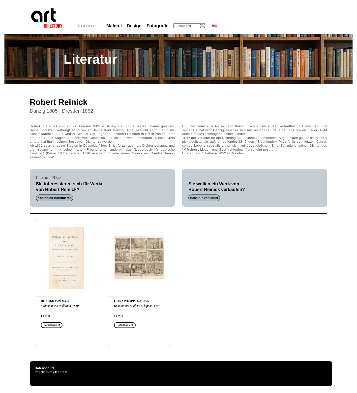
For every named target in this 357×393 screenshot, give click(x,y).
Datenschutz (44, 368)
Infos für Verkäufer (204, 198)
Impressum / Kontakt (51, 372)
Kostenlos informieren (54, 198)
